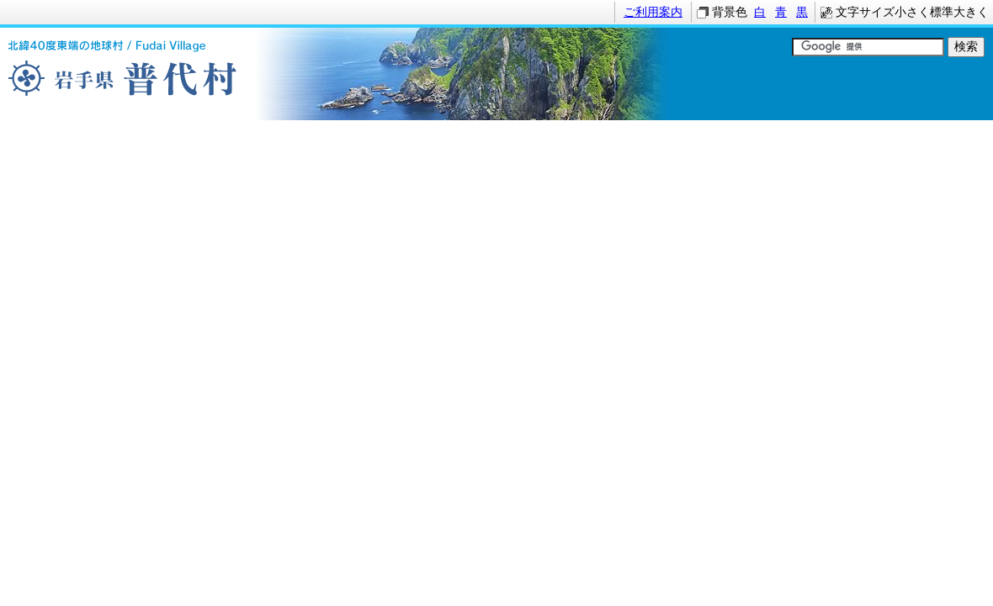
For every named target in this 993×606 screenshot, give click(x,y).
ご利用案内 (653, 11)
